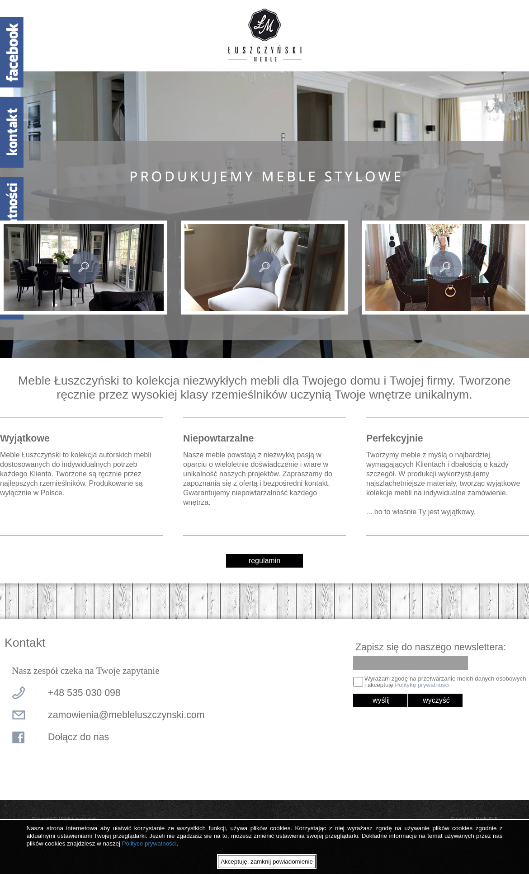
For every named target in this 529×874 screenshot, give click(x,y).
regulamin (264, 560)
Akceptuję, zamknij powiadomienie (267, 861)
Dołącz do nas (78, 737)
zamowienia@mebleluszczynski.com (126, 715)
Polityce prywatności (149, 843)
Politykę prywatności (422, 684)
